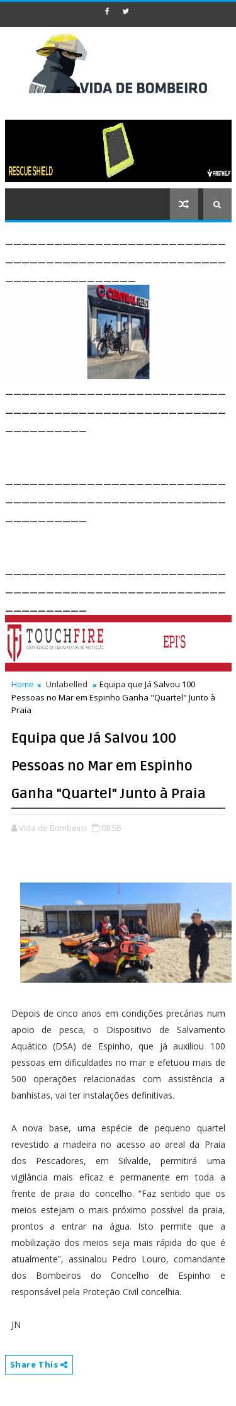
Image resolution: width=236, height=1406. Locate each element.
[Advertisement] (120, 450)
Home (22, 684)
